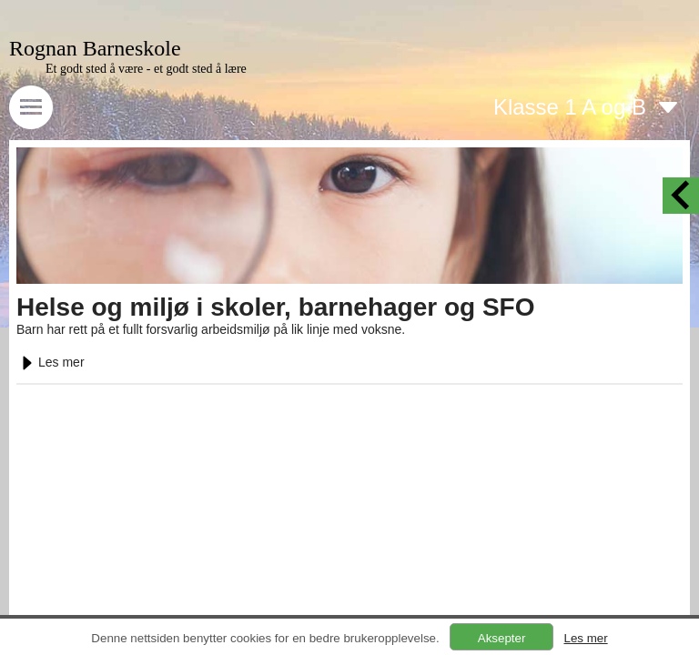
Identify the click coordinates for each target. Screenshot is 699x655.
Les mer (50, 362)
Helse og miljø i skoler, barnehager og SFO (275, 307)
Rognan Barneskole (95, 48)
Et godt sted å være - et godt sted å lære (146, 69)
